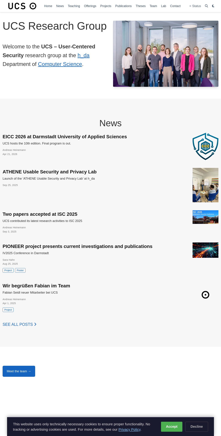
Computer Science (60, 64)
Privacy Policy (129, 429)
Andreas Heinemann (14, 150)
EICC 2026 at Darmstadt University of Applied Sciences (65, 136)
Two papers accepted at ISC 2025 (40, 214)
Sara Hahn (9, 259)
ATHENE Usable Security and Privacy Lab (50, 171)
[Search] (206, 6)
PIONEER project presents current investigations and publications (77, 246)
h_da (83, 55)
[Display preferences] (213, 6)
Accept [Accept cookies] (171, 426)
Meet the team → (19, 371)
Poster (20, 270)
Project (8, 270)
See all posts (19, 324)
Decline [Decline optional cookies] (196, 426)
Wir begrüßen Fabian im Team (36, 285)
